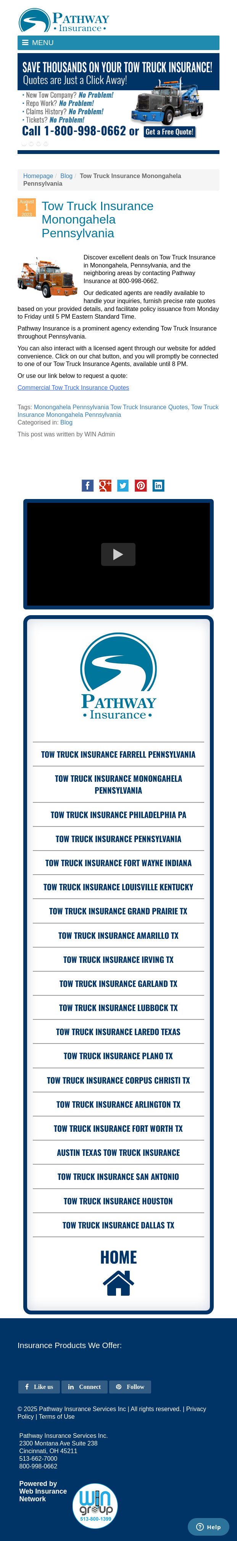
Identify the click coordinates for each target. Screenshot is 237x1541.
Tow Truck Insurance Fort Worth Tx (118, 1128)
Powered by (38, 1484)
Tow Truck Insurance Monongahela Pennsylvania (118, 784)
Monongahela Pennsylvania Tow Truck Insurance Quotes (111, 407)
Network (32, 1499)
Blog (66, 176)
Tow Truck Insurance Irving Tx (118, 959)
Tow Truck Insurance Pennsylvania (118, 838)
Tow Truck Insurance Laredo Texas (118, 1031)
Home (118, 1272)
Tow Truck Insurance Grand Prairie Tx (118, 911)
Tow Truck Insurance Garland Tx (118, 983)
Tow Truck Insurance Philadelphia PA (118, 814)
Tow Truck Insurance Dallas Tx (118, 1225)
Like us (39, 1387)
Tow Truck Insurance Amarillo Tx (118, 935)
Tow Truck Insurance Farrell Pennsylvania (118, 754)
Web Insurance (43, 1491)
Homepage (38, 176)
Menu (45, 44)
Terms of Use (57, 1416)
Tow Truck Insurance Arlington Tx (118, 1104)
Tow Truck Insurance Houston (118, 1201)
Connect (84, 1387)
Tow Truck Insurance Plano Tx (118, 1055)
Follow (130, 1387)
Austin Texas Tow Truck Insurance (118, 1152)
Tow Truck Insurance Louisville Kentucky (118, 887)
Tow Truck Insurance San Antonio (118, 1176)
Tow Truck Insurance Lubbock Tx (118, 1007)
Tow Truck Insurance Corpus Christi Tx (118, 1080)
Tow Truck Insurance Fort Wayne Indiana (118, 863)
